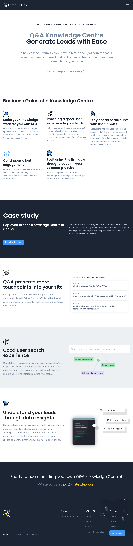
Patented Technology (95, 532)
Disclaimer (35, 534)
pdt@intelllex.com (79, 484)
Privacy (18, 534)
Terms (26, 534)
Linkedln (113, 516)
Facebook (114, 526)
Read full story (13, 242)
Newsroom (90, 526)
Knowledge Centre (69, 516)
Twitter (113, 521)
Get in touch (117, 533)
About (88, 516)
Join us (88, 521)
